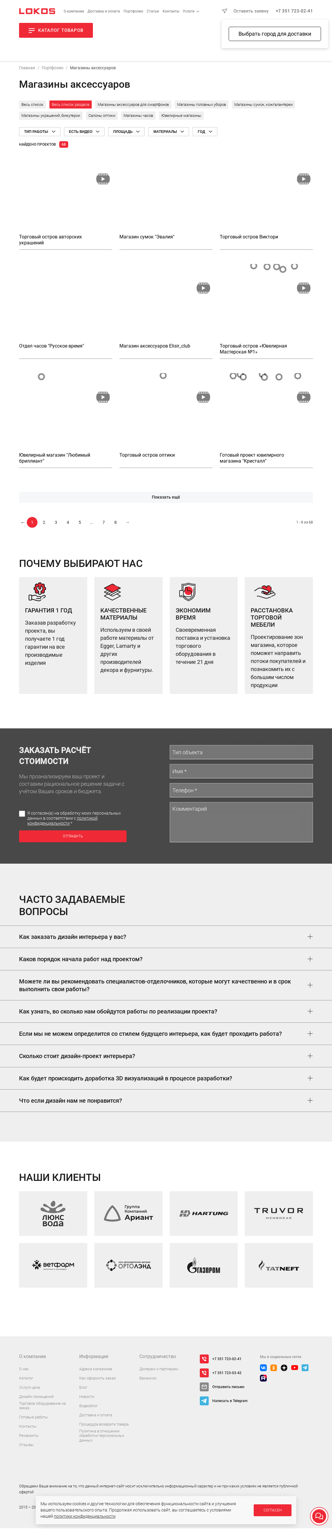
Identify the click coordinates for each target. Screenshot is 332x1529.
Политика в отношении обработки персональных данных (101, 1436)
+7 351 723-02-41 (294, 11)
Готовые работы (33, 1418)
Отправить (73, 837)
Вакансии (147, 1379)
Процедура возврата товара (104, 1425)
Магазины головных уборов (201, 105)
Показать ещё (166, 498)
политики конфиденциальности (85, 1516)
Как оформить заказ (97, 1379)
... (91, 523)
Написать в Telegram (229, 1402)
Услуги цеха (29, 1388)
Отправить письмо (228, 1388)
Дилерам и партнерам (158, 1370)
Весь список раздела (70, 105)
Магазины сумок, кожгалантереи (263, 105)
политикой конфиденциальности (62, 821)
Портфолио (133, 11)
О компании (74, 11)
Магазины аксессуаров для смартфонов (133, 105)
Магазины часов (138, 116)
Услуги (188, 11)
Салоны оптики (101, 116)
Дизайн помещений (36, 1397)
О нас (24, 1370)
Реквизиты (29, 1436)
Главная (27, 69)
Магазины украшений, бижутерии (50, 116)
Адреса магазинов (95, 1370)
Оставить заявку (251, 11)
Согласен (273, 1510)
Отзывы (26, 1446)
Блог (83, 1388)
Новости (86, 1397)
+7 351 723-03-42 (226, 1374)
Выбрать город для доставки (275, 34)
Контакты (171, 11)
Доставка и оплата (104, 11)
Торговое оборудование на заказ (42, 1406)
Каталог (26, 1379)
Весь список (32, 105)
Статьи (153, 11)
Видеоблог (88, 1406)
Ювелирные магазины (181, 116)
